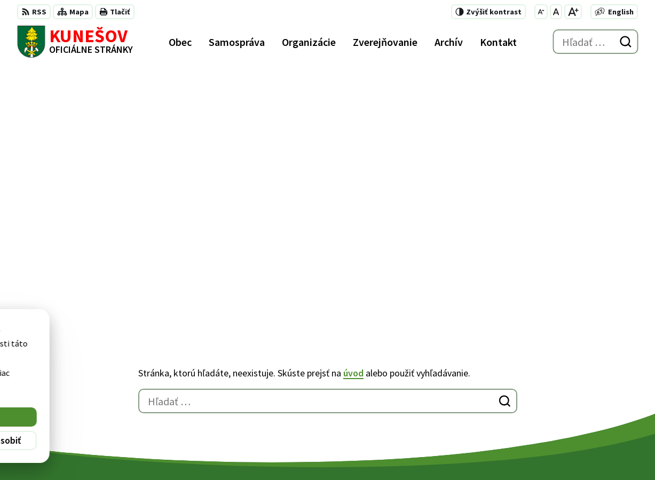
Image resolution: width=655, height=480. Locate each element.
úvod (353, 125)
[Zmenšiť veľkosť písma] (541, 11)
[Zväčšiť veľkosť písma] (573, 11)
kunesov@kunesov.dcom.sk (481, 402)
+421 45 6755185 (458, 389)
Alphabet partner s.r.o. (156, 451)
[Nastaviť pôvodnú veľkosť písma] (556, 11)
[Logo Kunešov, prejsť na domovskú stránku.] (75, 42)
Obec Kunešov (293, 451)
